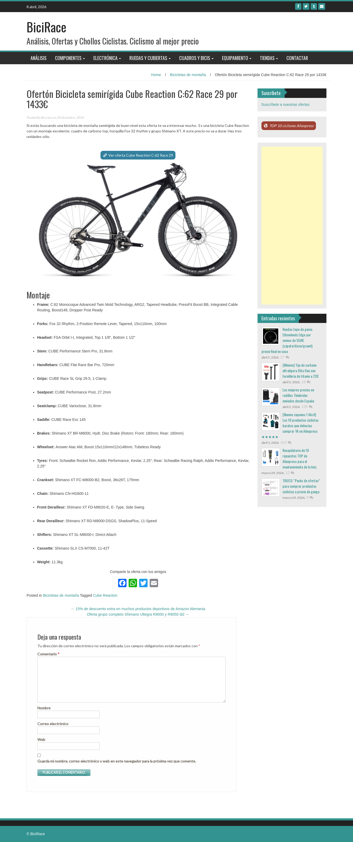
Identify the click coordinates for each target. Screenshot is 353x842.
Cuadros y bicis (194, 57)
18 (305, 382)
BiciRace (46, 26)
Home (156, 75)
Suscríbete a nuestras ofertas (285, 104)
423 (285, 442)
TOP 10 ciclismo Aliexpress (291, 125)
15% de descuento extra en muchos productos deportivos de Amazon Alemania (138, 609)
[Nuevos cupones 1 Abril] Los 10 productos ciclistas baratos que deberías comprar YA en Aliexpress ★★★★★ (290, 425)
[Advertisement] (292, 226)
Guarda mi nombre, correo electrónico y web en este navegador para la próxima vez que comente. (116, 761)
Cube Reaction (105, 595)
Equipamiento (235, 57)
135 (306, 407)
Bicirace (46, 117)
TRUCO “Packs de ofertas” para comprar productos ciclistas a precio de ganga (301, 486)
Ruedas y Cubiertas (148, 57)
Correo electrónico (52, 723)
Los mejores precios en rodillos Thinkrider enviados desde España (298, 395)
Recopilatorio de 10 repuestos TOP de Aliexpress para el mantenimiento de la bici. (300, 458)
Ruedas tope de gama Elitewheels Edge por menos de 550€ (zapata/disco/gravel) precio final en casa (286, 340)
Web (41, 739)
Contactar (297, 57)
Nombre (44, 708)
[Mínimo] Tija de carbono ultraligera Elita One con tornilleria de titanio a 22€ (301, 370)
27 (284, 357)
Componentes (68, 57)
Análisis (39, 57)
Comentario (48, 654)
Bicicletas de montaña (188, 75)
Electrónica (105, 57)
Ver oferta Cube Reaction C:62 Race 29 (140, 155)
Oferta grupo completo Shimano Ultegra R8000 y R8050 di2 (138, 614)
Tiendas (267, 57)
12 (289, 473)
